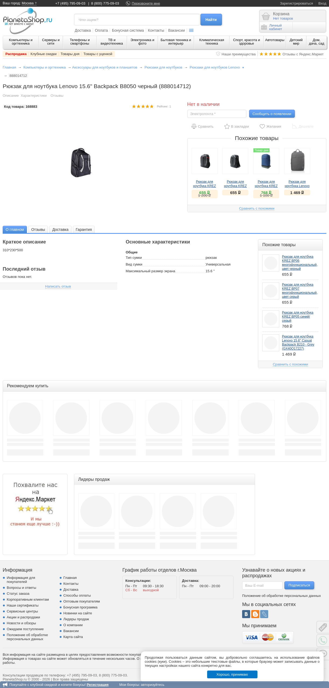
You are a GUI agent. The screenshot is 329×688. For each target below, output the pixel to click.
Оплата (101, 30)
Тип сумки (134, 258)
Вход (322, 3)
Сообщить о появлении (271, 114)
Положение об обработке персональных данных (27, 637)
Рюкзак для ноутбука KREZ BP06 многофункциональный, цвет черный (299, 263)
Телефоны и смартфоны (80, 41)
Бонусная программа (80, 607)
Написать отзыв (58, 286)
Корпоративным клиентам (28, 599)
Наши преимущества (239, 54)
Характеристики (34, 96)
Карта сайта (73, 637)
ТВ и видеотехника (112, 41)
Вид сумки (134, 264)
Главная (9, 67)
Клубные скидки (44, 54)
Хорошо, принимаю (232, 674)
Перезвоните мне (146, 3)
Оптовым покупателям (81, 601)
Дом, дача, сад (316, 41)
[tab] (15, 229)
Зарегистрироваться (296, 3)
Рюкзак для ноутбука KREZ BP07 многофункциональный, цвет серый (299, 291)
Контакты (156, 30)
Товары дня (70, 54)
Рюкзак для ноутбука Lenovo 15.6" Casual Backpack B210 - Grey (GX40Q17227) (298, 342)
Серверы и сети (50, 41)
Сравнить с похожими (256, 208)
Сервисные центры (22, 611)
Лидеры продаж (76, 619)
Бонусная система (128, 30)
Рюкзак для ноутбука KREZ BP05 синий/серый (297, 316)
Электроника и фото (142, 41)
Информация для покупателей (21, 580)
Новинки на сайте (77, 613)
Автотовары (275, 40)
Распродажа (16, 54)
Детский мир (296, 41)
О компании (73, 625)
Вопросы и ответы (21, 588)
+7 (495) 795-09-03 (70, 3)
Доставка (83, 30)
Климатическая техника (211, 41)
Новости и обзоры (21, 623)
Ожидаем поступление (25, 629)
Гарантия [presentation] (84, 229)
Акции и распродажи (23, 617)
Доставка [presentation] (60, 229)
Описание (11, 96)
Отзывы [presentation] (38, 229)
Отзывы (57, 96)
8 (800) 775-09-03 (105, 3)
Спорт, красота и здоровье (246, 41)
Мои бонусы (129, 685)
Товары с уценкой (97, 54)
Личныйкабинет (271, 27)
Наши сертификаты (22, 605)
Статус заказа (18, 594)
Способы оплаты (77, 595)
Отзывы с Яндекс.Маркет (303, 54)
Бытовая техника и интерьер (176, 41)
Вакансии (176, 30)
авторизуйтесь (152, 685)
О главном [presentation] (15, 229)
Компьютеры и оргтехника (21, 41)
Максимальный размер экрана (150, 271)
